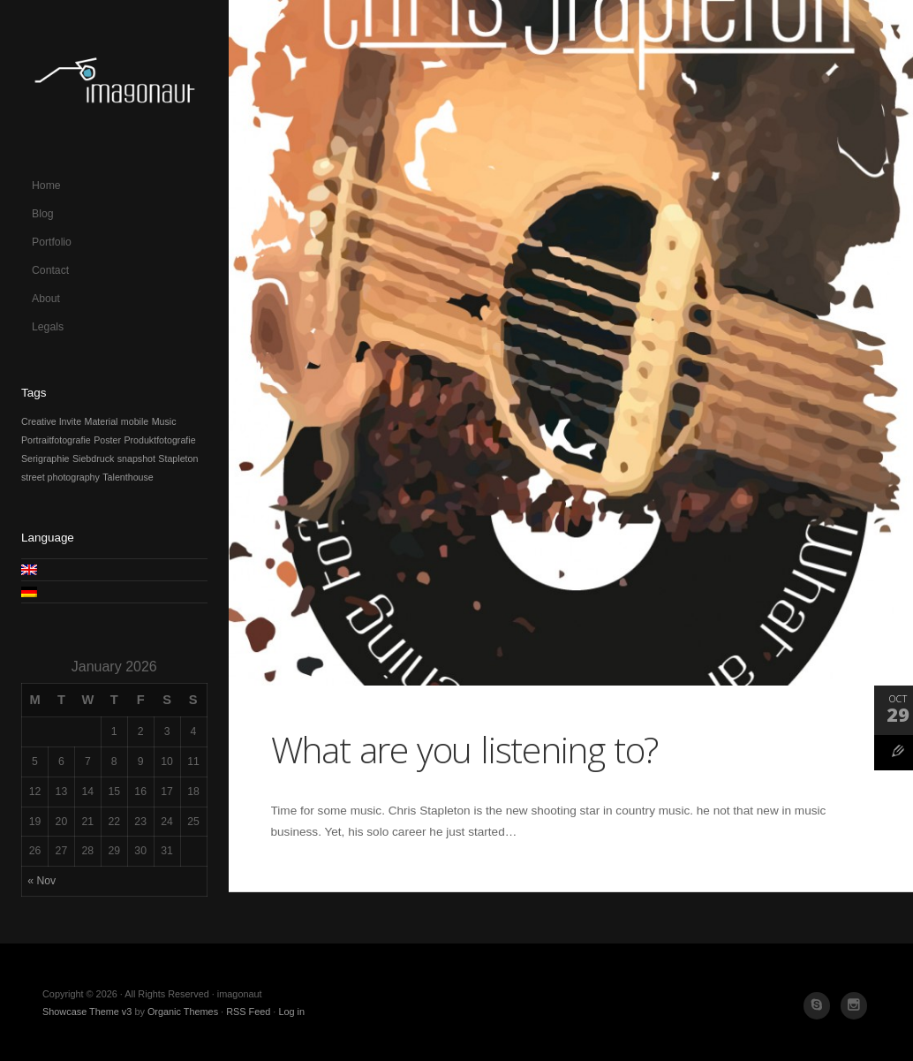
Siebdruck (93, 458)
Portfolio (52, 242)
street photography (60, 477)
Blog (43, 214)
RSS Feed (248, 1011)
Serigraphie (45, 458)
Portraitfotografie (56, 440)
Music (164, 421)
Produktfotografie (159, 440)
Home (46, 185)
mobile (134, 421)
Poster (107, 440)
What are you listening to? (465, 749)
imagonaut (114, 85)
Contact (50, 270)
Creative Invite (51, 421)
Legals (48, 327)
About (46, 298)
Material (101, 421)
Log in (291, 1011)
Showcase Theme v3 (87, 1011)
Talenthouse (127, 477)
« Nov (41, 881)
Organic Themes (182, 1011)
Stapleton (178, 458)
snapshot (136, 458)
